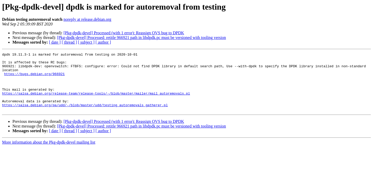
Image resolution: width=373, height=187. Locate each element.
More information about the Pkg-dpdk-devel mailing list (48, 154)
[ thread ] (69, 42)
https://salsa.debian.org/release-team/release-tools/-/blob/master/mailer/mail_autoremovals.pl (96, 101)
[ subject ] (86, 42)
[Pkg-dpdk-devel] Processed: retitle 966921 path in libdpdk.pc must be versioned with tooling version (141, 37)
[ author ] (103, 42)
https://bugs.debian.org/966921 (34, 78)
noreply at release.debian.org (87, 19)
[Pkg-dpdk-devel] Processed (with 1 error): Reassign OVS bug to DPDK (123, 33)
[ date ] (55, 42)
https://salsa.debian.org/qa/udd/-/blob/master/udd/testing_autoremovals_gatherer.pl (85, 115)
